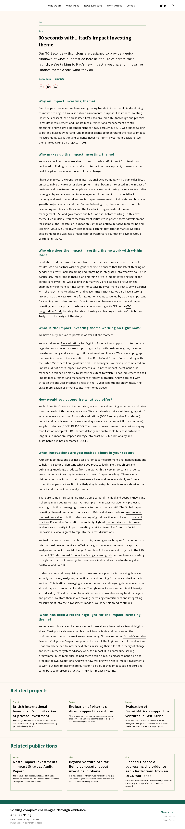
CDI (52, 296)
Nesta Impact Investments (75, 368)
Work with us (114, 5)
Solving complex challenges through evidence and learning (48, 812)
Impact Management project (119, 502)
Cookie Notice (169, 816)
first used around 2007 (99, 118)
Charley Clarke (45, 79)
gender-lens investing (52, 281)
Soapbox (38, 823)
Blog (41, 22)
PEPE (51, 555)
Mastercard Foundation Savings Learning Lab (84, 555)
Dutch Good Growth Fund (109, 358)
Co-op (60, 565)
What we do (72, 5)
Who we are (55, 5)
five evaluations (70, 343)
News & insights (93, 5)
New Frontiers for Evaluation (78, 296)
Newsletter (168, 812)
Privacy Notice (169, 820)
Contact (131, 5)
